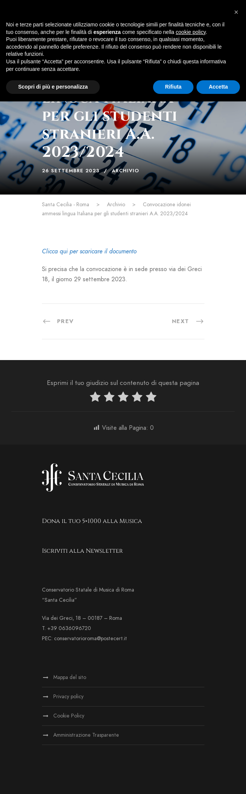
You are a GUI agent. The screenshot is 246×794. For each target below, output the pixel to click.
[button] (236, 12)
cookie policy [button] (191, 32)
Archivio (125, 170)
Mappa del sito (69, 677)
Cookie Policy (68, 715)
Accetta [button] (218, 87)
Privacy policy (68, 696)
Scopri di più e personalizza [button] (53, 87)
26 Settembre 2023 (70, 170)
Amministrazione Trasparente (86, 735)
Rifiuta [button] (173, 87)
